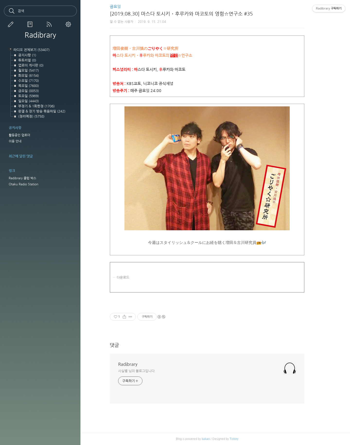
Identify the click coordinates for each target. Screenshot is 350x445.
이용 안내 (15, 141)
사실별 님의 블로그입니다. (145, 371)
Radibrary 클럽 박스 (22, 178)
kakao (214, 438)
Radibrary (40, 35)
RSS (50, 24)
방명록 (31, 24)
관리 (69, 24)
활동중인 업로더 (19, 135)
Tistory (242, 438)
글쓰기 (12, 24)
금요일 (123, 7)
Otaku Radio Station (23, 184)
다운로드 (131, 277)
